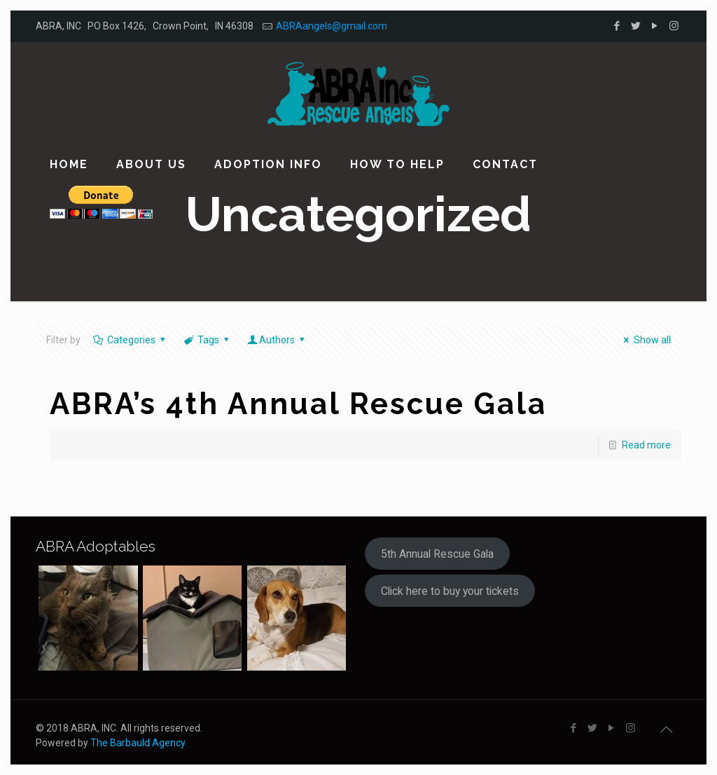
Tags (207, 339)
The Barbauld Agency (138, 742)
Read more (646, 445)
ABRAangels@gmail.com (331, 26)
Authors (277, 339)
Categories (130, 339)
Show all (645, 339)
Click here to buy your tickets (450, 591)
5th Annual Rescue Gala (437, 554)
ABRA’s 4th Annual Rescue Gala (298, 404)
